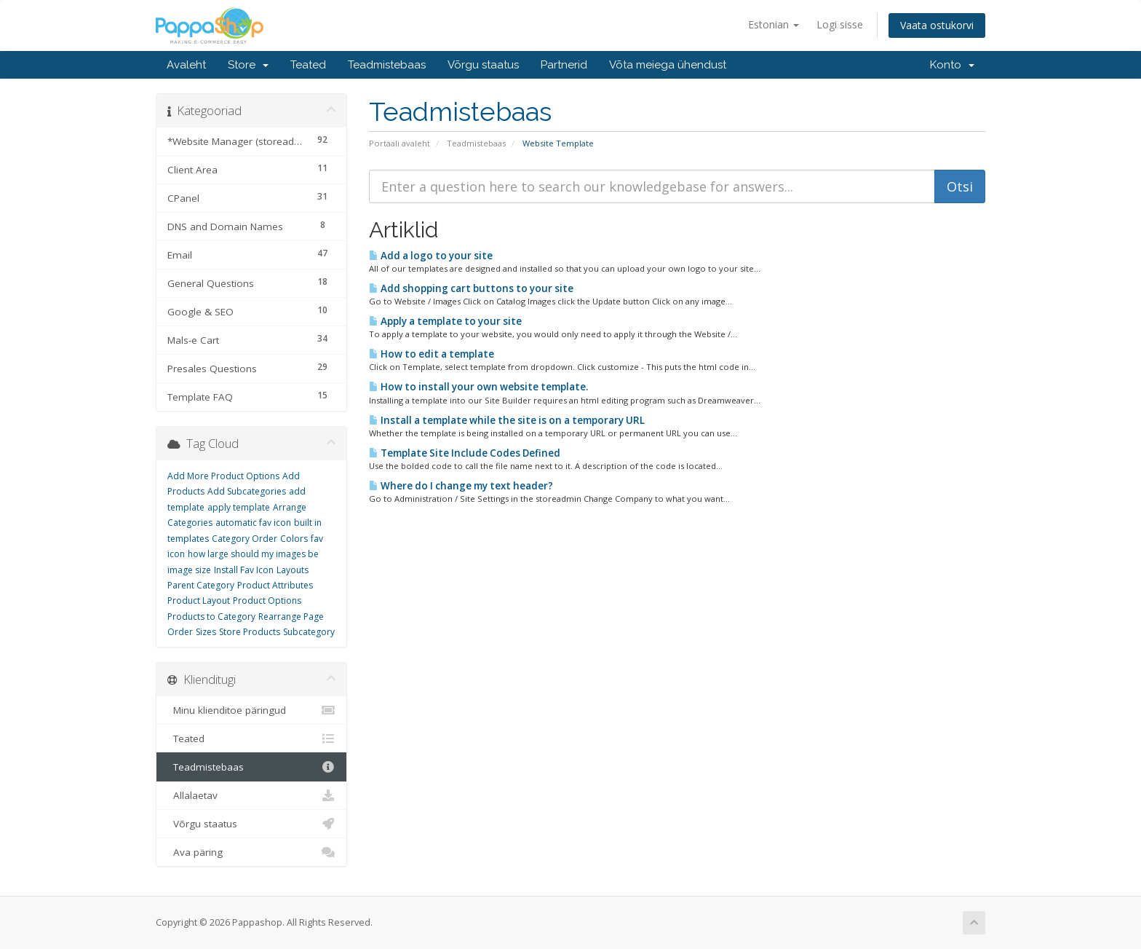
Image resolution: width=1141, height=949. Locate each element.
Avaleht (186, 64)
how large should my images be (253, 554)
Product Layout (198, 600)
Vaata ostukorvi (937, 25)
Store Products (249, 632)
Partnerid (564, 64)
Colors (294, 538)
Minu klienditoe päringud (251, 710)
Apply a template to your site (445, 321)
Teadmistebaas (387, 64)
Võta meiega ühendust (667, 64)
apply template (238, 507)
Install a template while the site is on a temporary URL (507, 420)
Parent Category (200, 585)
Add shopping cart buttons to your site (471, 288)
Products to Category (211, 616)
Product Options (267, 600)
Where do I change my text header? (461, 485)
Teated (308, 64)
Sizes (206, 632)
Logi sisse (839, 24)
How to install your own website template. (478, 386)
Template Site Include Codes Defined (464, 453)
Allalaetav (251, 795)
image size (189, 570)
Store (248, 64)
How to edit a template (431, 354)
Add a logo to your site (431, 255)
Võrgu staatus (483, 64)
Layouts (293, 570)
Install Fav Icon (244, 570)
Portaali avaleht (399, 143)
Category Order (244, 538)
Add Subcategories (246, 491)
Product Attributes (275, 585)
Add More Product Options (223, 476)
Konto (952, 64)
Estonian (773, 24)
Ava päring (251, 852)
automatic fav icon (253, 522)
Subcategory (309, 632)
